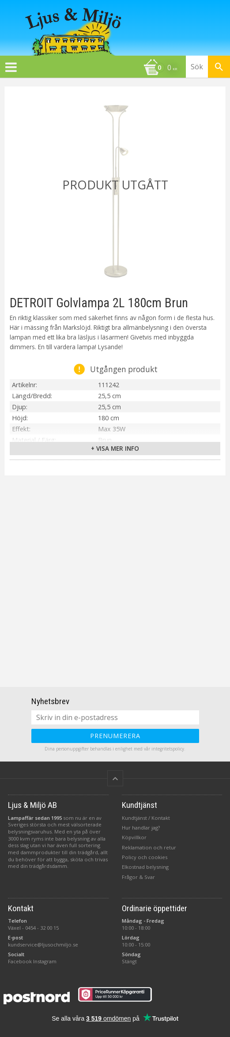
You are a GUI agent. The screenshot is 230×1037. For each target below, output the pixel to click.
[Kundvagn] (90, 68)
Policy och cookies (144, 857)
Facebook (20, 961)
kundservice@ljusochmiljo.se (43, 944)
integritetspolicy (167, 749)
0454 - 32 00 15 (42, 927)
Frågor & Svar (138, 877)
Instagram (45, 961)
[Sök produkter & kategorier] (208, 67)
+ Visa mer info (115, 448)
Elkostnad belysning (145, 867)
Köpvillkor (134, 837)
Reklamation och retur (149, 847)
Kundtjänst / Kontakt (146, 818)
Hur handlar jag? (141, 827)
